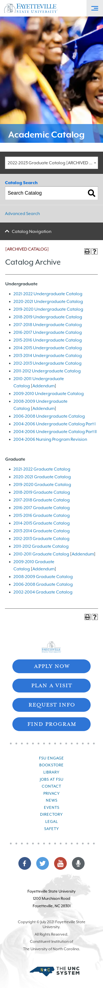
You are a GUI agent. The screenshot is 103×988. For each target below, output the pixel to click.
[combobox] (51, 163)
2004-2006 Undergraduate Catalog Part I (54, 423)
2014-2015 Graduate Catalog (41, 523)
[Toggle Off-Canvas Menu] (95, 8)
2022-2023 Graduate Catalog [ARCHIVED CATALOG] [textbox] (53, 162)
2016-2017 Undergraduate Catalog (47, 332)
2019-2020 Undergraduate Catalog (48, 309)
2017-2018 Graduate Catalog (41, 500)
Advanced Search (22, 213)
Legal (51, 821)
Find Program (51, 723)
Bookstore (51, 765)
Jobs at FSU (51, 779)
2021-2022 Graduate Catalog (41, 469)
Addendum (43, 385)
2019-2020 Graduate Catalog (42, 484)
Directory (51, 814)
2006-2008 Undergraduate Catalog (49, 416)
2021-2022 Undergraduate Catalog (47, 293)
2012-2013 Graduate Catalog (41, 538)
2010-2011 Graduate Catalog (41, 554)
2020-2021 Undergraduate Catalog (48, 301)
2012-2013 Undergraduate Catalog (47, 363)
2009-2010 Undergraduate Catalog (48, 393)
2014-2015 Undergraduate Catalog (47, 347)
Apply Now (51, 665)
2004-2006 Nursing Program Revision (50, 439)
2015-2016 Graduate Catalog (41, 515)
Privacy (51, 793)
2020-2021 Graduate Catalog (42, 476)
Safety (51, 828)
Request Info (51, 704)
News (51, 800)
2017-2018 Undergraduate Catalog (47, 324)
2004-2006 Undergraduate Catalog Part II (55, 431)
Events (51, 807)
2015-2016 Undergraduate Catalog (47, 340)
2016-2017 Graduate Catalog (41, 507)
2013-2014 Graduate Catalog (41, 530)
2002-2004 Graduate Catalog (43, 592)
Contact (51, 786)
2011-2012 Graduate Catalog (41, 546)
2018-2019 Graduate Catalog (41, 492)
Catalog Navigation (31, 231)
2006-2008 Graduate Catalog (43, 584)
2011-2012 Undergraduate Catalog (47, 371)
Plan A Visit (51, 684)
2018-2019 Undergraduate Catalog (47, 317)
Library (51, 772)
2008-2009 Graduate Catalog (43, 576)
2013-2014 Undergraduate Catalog (47, 355)
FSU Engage (51, 758)
